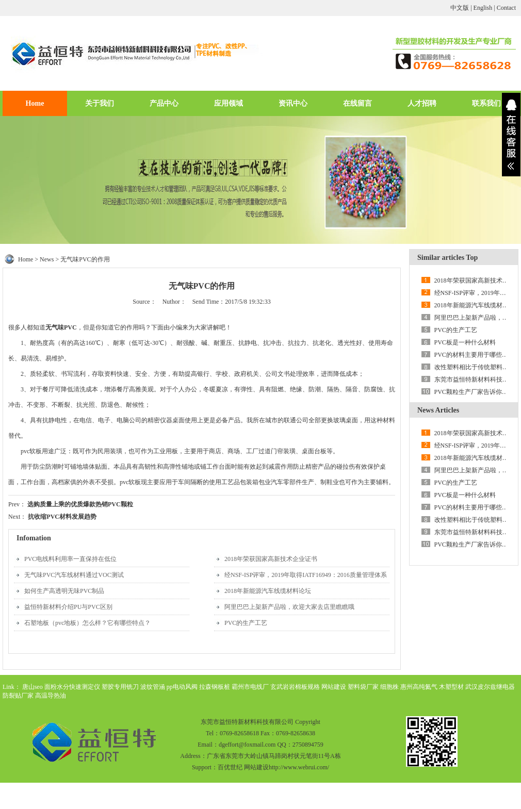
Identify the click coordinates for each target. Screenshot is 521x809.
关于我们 (99, 103)
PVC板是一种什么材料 (465, 342)
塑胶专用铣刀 (120, 686)
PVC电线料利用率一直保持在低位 (70, 559)
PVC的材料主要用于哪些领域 (474, 354)
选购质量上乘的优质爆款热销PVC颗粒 (80, 504)
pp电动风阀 (182, 686)
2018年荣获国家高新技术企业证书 (270, 559)
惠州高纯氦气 (418, 686)
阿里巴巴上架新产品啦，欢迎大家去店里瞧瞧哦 (289, 606)
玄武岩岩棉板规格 (295, 686)
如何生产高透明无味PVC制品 (64, 591)
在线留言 (357, 103)
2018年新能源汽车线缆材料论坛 (267, 591)
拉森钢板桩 (214, 686)
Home (35, 103)
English (483, 7)
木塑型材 (451, 686)
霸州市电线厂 (250, 686)
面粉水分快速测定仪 (72, 686)
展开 (511, 134)
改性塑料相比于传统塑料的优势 (477, 367)
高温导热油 (50, 695)
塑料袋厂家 (363, 686)
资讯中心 (293, 103)
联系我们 (486, 103)
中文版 (459, 7)
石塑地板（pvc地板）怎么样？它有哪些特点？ (87, 622)
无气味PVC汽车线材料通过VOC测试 (74, 575)
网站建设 (333, 686)
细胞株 (389, 686)
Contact (506, 7)
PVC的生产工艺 (245, 622)
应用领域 (228, 103)
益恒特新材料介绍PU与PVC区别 (68, 606)
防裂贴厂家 (18, 695)
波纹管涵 (152, 686)
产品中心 (164, 103)
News (47, 259)
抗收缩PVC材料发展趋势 (62, 516)
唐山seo (32, 686)
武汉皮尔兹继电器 (490, 686)
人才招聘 (422, 103)
